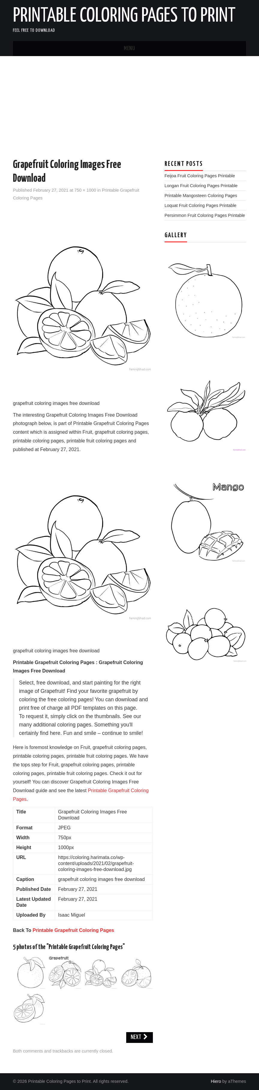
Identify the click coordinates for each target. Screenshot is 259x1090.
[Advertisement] (129, 101)
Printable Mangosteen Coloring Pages (201, 195)
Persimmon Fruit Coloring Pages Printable (205, 215)
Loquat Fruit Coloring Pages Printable (201, 205)
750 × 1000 (85, 190)
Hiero (216, 1081)
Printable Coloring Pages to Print (124, 16)
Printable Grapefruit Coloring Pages (73, 930)
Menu (129, 48)
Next (139, 1037)
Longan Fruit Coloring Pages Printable (201, 185)
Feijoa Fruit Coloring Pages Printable (200, 175)
